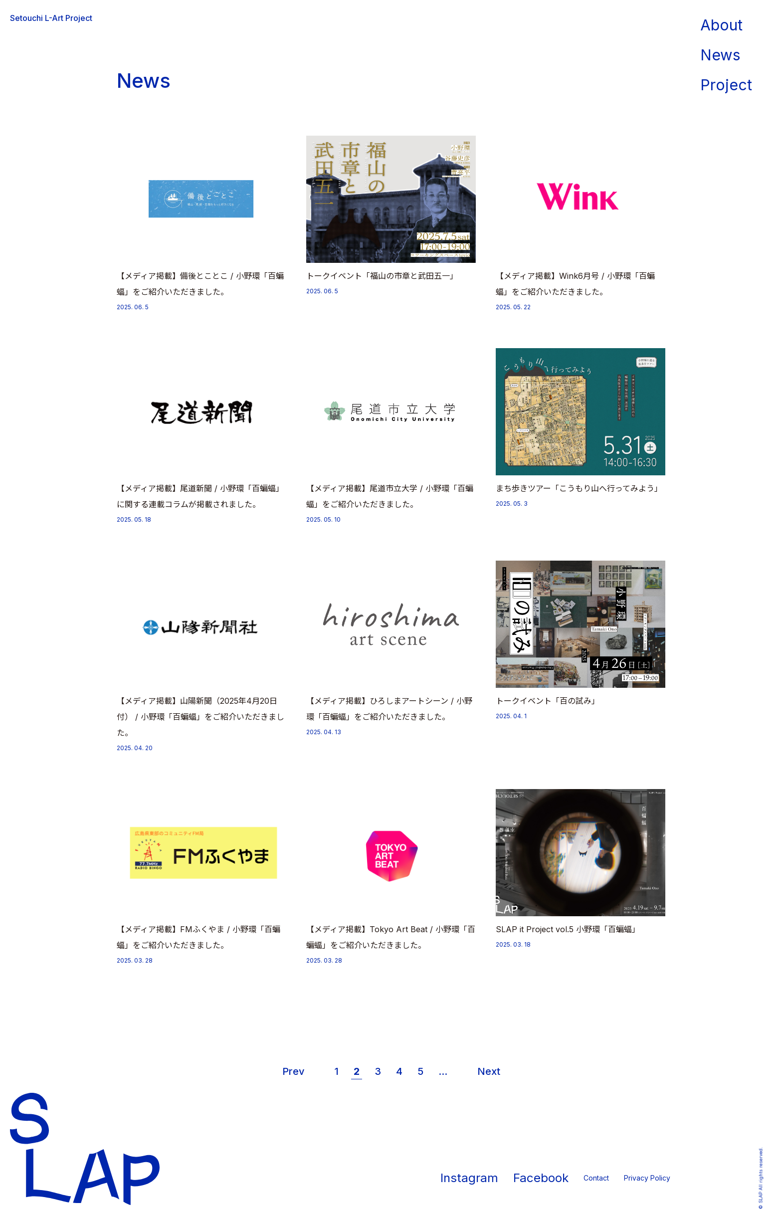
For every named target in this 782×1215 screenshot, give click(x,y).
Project (726, 85)
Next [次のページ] (488, 1071)
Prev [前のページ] (293, 1071)
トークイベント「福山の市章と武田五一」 (382, 276)
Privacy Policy (647, 1178)
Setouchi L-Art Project (51, 18)
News (720, 55)
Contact (596, 1178)
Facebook (541, 1178)
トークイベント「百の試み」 (547, 701)
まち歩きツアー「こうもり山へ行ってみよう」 (579, 488)
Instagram (469, 1178)
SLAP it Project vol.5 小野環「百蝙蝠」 (568, 929)
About (721, 25)
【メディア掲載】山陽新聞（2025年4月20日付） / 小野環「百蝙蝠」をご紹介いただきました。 (200, 717)
